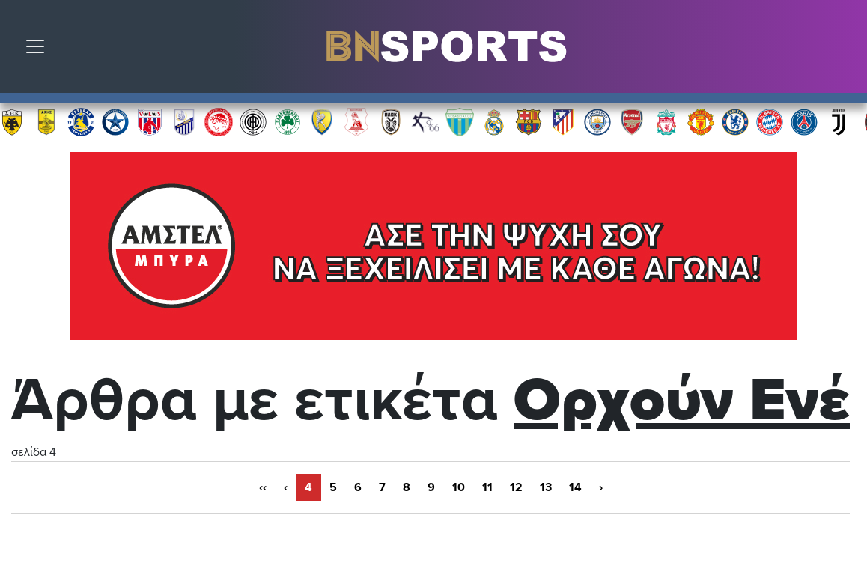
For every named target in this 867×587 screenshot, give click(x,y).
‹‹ (263, 487)
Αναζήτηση (844, 50)
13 (546, 487)
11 (487, 487)
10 (458, 487)
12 (516, 487)
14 (575, 487)
